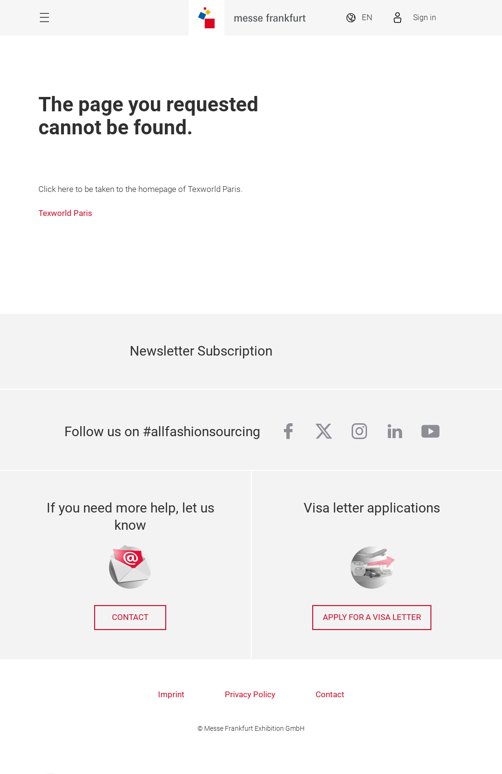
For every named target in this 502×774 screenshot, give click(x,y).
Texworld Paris (65, 213)
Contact (130, 617)
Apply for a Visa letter (372, 617)
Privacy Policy (250, 694)
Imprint (171, 694)
